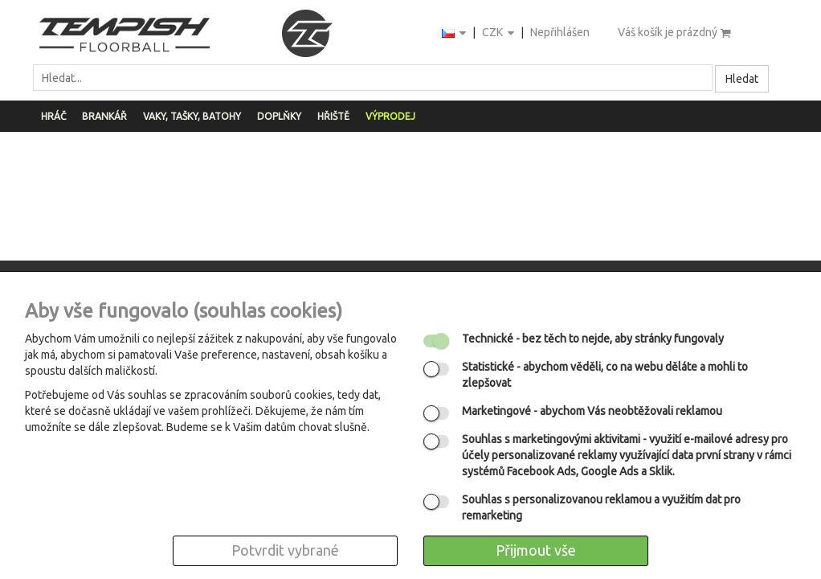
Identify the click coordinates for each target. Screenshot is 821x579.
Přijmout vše (536, 550)
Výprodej (390, 116)
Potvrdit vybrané (285, 550)
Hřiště (333, 116)
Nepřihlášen (560, 32)
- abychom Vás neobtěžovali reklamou (592, 410)
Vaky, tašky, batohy (192, 116)
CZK (499, 33)
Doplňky (279, 116)
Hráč (53, 116)
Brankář (104, 116)
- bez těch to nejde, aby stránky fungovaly (593, 338)
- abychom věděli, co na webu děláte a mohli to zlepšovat (605, 374)
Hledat (741, 78)
